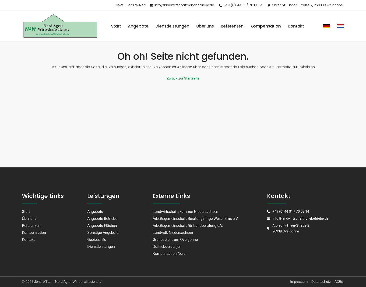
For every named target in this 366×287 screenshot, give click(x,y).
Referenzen (232, 26)
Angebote (138, 26)
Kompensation (265, 26)
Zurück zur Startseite (183, 78)
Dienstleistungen (172, 26)
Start (116, 26)
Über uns (205, 26)
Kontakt (296, 26)
